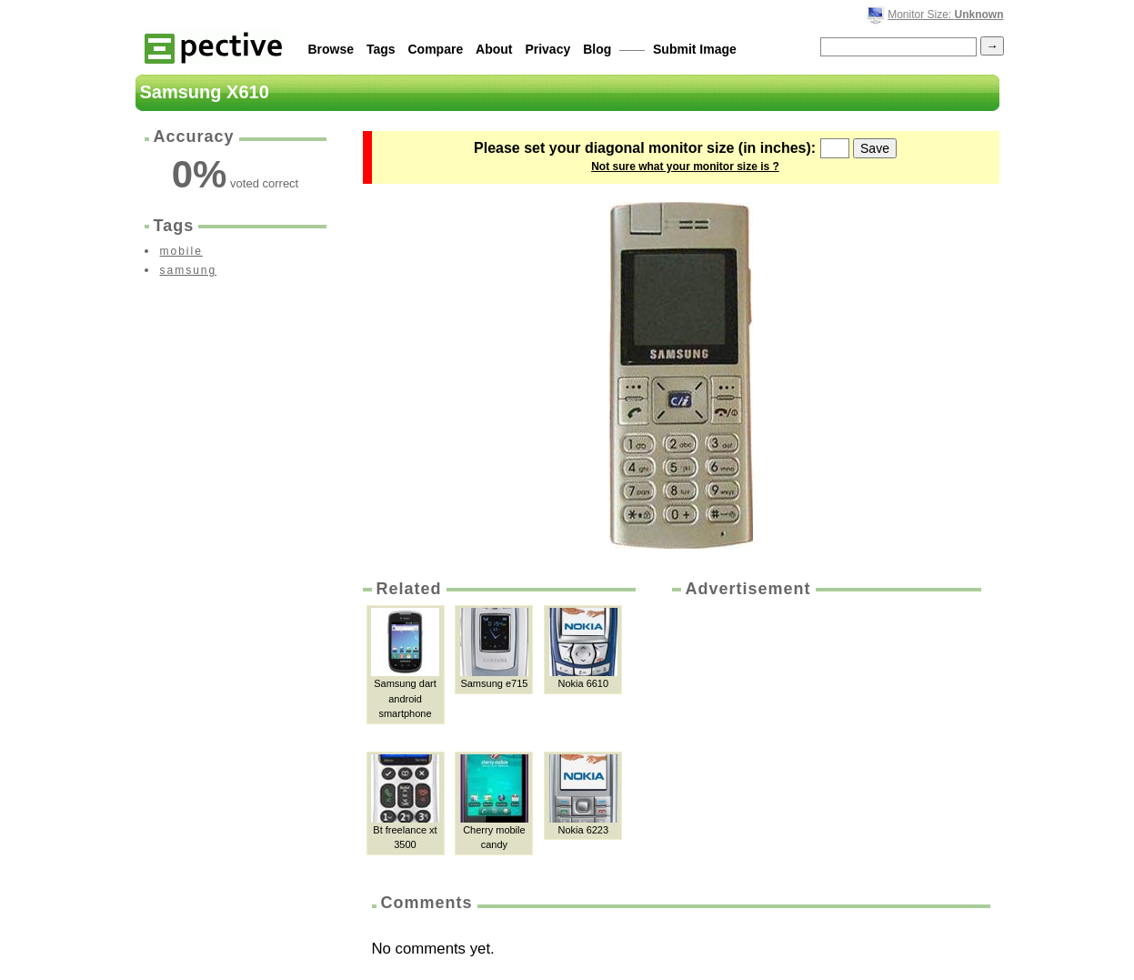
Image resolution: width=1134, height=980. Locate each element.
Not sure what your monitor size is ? (685, 166)
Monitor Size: (945, 14)
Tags (381, 49)
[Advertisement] (825, 737)
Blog (597, 49)
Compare (436, 49)
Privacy (547, 49)
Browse (331, 49)
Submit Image (695, 49)
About (494, 49)
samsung (188, 270)
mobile (181, 251)
